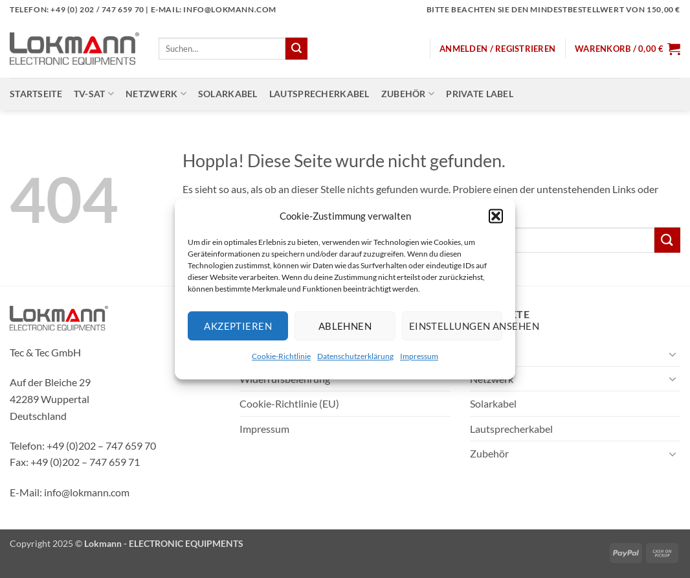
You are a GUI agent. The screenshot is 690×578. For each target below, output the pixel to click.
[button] (495, 215)
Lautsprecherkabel (319, 93)
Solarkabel (228, 93)
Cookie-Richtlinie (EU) (289, 403)
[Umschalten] (672, 354)
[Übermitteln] (296, 49)
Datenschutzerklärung (355, 356)
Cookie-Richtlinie (281, 356)
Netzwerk (156, 93)
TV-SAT (94, 93)
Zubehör (408, 93)
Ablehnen (345, 326)
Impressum (419, 356)
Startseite (36, 93)
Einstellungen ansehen (455, 326)
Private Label (479, 93)
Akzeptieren (238, 326)
